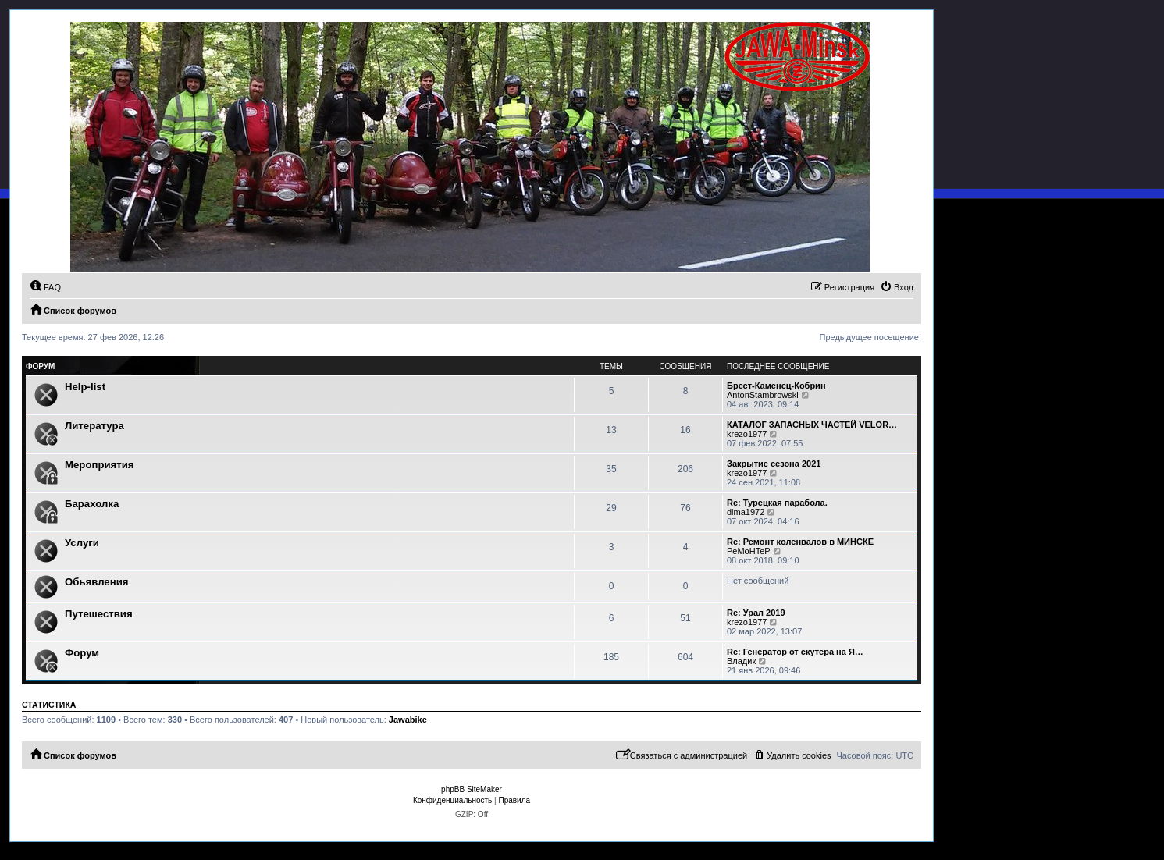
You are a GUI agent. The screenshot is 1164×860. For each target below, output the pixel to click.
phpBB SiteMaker (471, 789)
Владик (741, 661)
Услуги (82, 543)
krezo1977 (747, 434)
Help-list (85, 387)
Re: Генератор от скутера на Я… (795, 651)
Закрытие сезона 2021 (773, 463)
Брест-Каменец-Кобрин (776, 385)
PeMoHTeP (749, 551)
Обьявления (96, 582)
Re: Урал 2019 (756, 612)
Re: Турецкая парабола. (777, 502)
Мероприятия (99, 465)
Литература (94, 426)
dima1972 (745, 512)
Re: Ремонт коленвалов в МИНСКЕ (800, 541)
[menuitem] (45, 287)
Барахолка (92, 504)
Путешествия (99, 614)
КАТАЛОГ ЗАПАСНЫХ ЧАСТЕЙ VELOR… (812, 424)
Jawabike (408, 719)
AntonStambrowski (763, 395)
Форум (82, 653)
